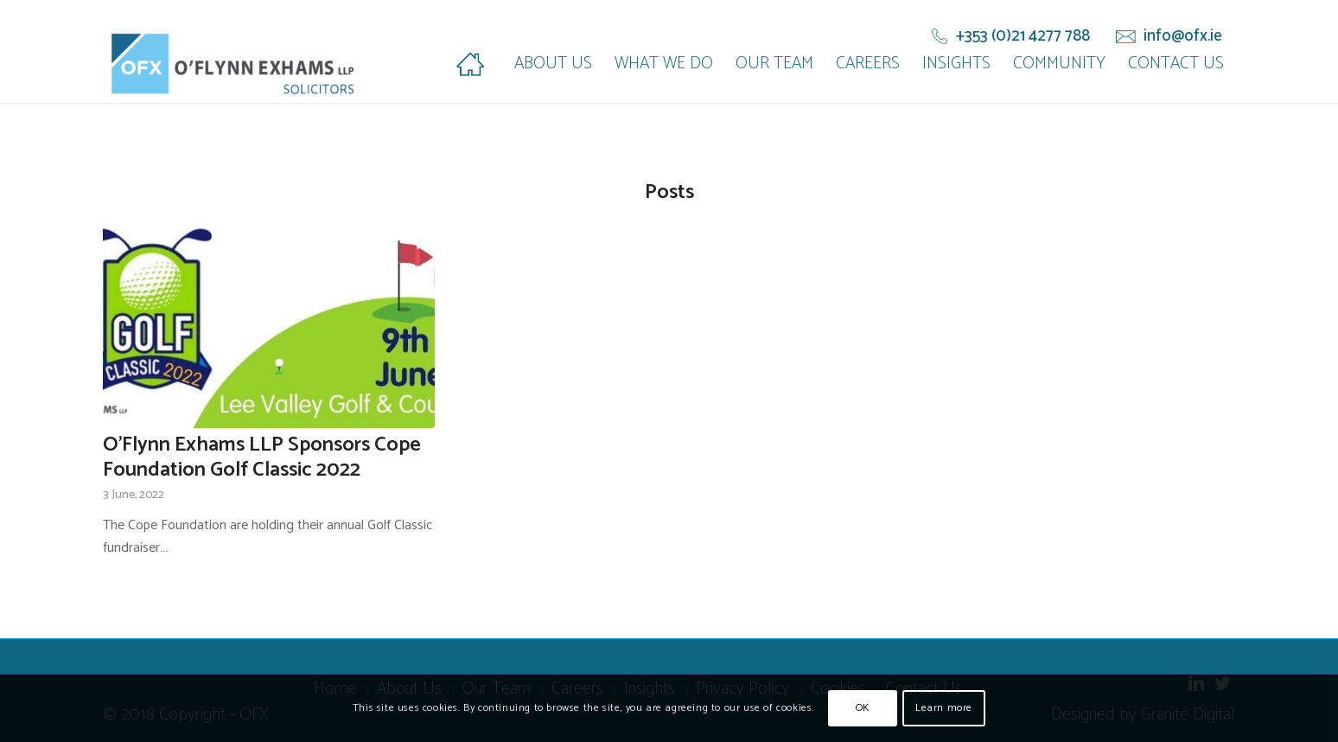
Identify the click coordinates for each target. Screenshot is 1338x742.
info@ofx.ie (1183, 36)
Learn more (943, 708)
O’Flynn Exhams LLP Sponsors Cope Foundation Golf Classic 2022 (262, 457)
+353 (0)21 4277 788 (1023, 36)
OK (863, 708)
